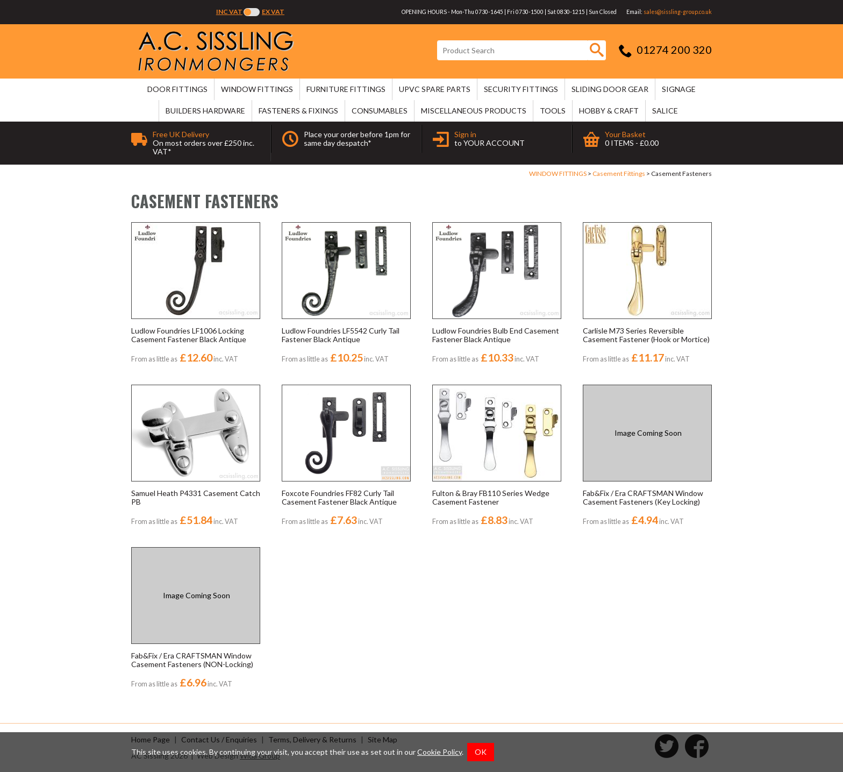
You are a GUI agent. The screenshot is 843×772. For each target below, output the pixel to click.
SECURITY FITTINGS (521, 89)
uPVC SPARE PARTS (434, 89)
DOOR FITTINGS (177, 89)
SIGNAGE (679, 89)
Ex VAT (273, 12)
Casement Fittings (618, 173)
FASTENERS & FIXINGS (298, 110)
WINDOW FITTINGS (257, 89)
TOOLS (553, 110)
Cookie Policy (439, 751)
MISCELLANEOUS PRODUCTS (473, 110)
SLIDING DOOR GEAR (609, 89)
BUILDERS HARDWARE (205, 110)
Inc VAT (229, 12)
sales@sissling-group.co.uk (678, 12)
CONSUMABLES (380, 110)
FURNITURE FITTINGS (345, 89)
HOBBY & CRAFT (609, 110)
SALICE (665, 110)
